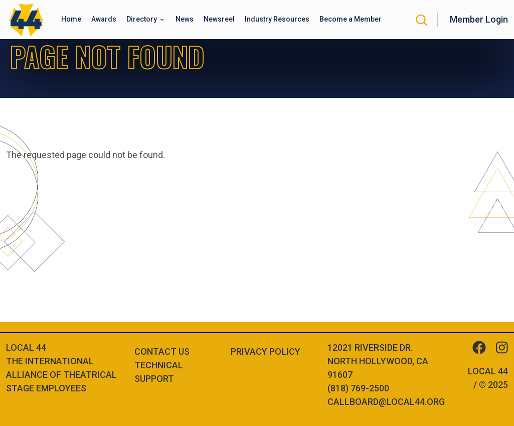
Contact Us (162, 351)
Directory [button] (142, 19)
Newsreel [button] (219, 19)
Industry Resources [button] (277, 19)
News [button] (185, 19)
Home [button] (71, 19)
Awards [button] (103, 19)
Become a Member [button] (350, 19)
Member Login (479, 19)
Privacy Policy (265, 351)
